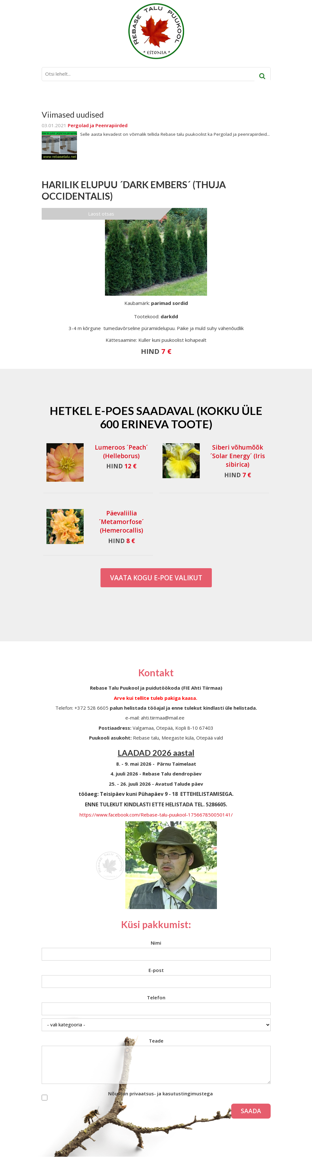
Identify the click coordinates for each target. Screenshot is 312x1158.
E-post (156, 970)
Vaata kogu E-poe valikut (156, 577)
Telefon (156, 997)
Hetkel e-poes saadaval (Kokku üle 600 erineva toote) (156, 417)
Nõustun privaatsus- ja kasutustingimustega (160, 1093)
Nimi (156, 943)
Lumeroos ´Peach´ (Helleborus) (121, 451)
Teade (156, 1040)
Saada (251, 1111)
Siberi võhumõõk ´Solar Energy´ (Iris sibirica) (237, 456)
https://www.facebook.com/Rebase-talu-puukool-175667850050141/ (156, 814)
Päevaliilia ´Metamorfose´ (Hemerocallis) (121, 521)
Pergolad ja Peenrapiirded (98, 125)
